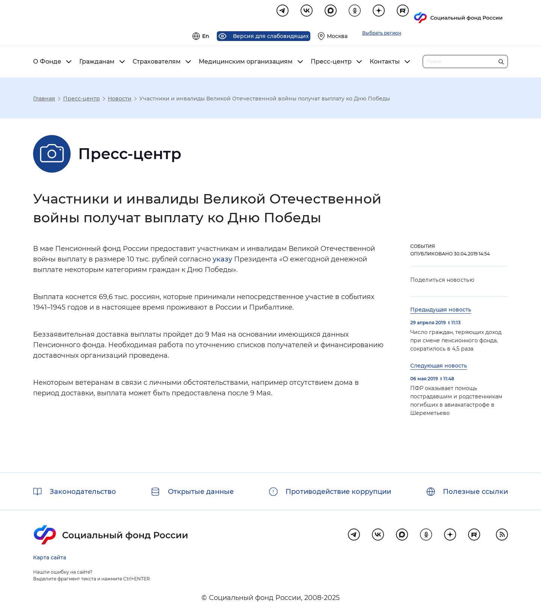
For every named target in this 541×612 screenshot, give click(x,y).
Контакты (385, 63)
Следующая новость (438, 366)
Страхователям (157, 63)
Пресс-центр (331, 63)
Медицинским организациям (246, 63)
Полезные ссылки (475, 491)
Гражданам (97, 63)
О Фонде (47, 63)
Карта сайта (49, 557)
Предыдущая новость (440, 310)
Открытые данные (201, 491)
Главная (44, 99)
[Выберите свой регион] (427, 13)
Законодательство (83, 491)
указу (222, 260)
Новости (119, 99)
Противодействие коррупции (338, 491)
